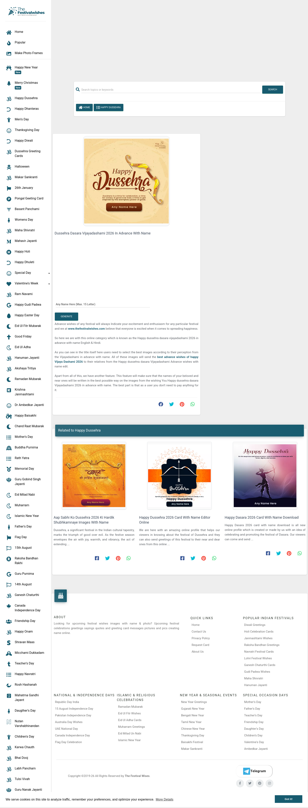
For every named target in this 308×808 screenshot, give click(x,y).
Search (272, 89)
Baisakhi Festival (192, 742)
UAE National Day (66, 729)
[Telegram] (254, 771)
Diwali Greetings (254, 625)
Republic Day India (67, 702)
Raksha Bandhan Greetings (262, 645)
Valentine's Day (254, 742)
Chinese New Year (193, 729)
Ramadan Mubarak (130, 706)
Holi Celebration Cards (258, 631)
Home (84, 107)
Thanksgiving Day (192, 735)
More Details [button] (164, 799)
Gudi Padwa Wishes (257, 671)
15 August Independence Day (74, 708)
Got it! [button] (288, 799)
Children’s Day (253, 735)
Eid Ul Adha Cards (129, 720)
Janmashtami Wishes (258, 638)
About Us (198, 651)
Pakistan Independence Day (73, 715)
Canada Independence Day (72, 735)
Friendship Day (253, 722)
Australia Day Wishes (68, 722)
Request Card (200, 645)
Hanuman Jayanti (255, 685)
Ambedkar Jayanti (256, 749)
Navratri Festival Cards (259, 651)
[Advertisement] (179, 38)
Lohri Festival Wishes (258, 658)
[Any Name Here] (103, 304)
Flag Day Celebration (68, 742)
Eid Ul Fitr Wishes (129, 713)
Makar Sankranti (192, 749)
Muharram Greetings (131, 727)
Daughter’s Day (254, 729)
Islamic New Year (129, 740)
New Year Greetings (194, 702)
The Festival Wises (137, 776)
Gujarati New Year (192, 708)
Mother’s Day (252, 702)
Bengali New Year (192, 715)
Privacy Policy (201, 638)
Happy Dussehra (108, 107)
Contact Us (199, 631)
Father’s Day (252, 708)
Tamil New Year (191, 722)
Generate (66, 316)
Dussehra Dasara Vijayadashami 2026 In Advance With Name (102, 233)
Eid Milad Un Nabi (129, 733)
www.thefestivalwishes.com (86, 328)
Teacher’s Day (253, 715)
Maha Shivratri (253, 678)
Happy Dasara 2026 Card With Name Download (262, 517)
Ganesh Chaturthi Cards (259, 665)
